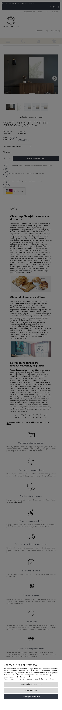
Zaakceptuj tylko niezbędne (31, 684)
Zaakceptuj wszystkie (31, 696)
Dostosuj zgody (31, 690)
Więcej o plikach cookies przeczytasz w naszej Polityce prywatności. (29, 679)
